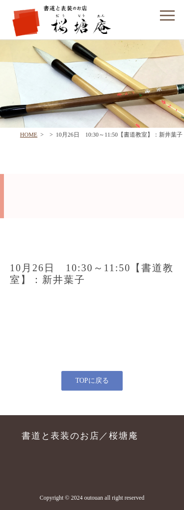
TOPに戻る (91, 380)
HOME (28, 134)
